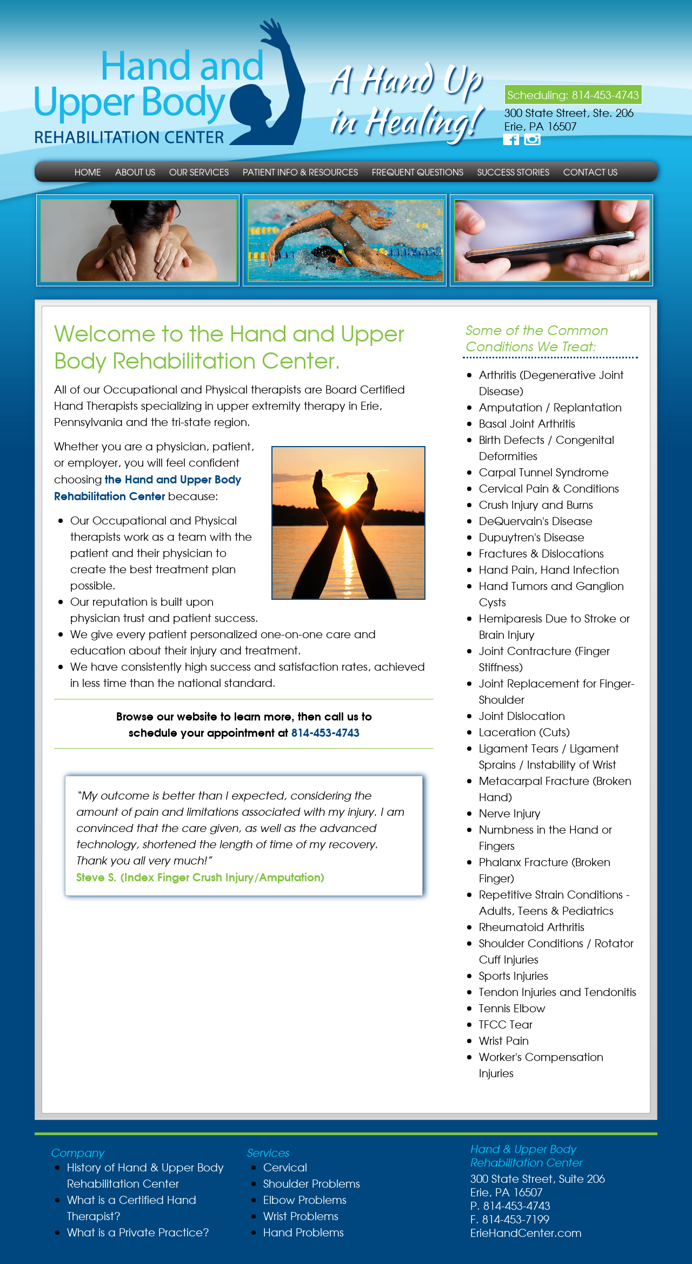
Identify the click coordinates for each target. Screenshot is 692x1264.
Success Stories (513, 171)
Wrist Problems (300, 1215)
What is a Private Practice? (138, 1232)
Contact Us (590, 171)
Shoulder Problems (311, 1183)
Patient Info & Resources (300, 171)
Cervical (285, 1167)
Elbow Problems (305, 1199)
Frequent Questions (417, 171)
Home (88, 171)
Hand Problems (303, 1232)
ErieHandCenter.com (526, 1232)
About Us (135, 171)
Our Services (199, 171)
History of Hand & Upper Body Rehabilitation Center (145, 1175)
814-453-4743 (605, 94)
